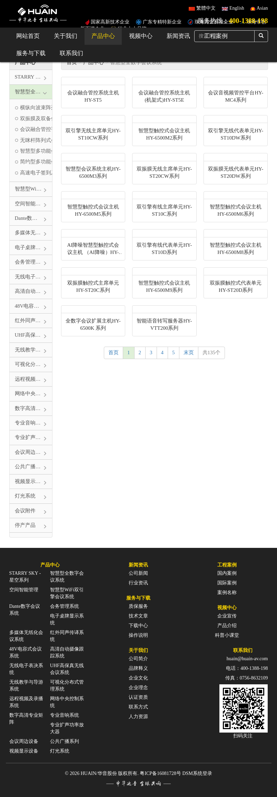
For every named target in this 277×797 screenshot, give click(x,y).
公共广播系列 (64, 741)
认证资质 (138, 697)
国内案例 (227, 573)
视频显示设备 (23, 751)
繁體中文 (206, 8)
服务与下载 (31, 53)
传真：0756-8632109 (246, 678)
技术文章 (138, 616)
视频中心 (140, 36)
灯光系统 (59, 751)
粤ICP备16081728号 (160, 773)
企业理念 (138, 687)
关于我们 (65, 36)
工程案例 (227, 565)
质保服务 (138, 606)
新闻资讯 (178, 36)
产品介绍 (227, 625)
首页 (72, 62)
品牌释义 (138, 668)
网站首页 (28, 36)
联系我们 (71, 53)
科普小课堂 (227, 635)
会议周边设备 (23, 741)
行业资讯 (138, 582)
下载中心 (138, 625)
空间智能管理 (23, 589)
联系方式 (138, 706)
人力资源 (138, 716)
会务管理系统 (64, 606)
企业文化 (138, 678)
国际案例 (227, 582)
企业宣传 (227, 616)
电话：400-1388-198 (247, 668)
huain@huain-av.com (247, 658)
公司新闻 (138, 573)
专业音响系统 (64, 715)
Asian (262, 8)
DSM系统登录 (197, 773)
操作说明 (138, 635)
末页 (189, 352)
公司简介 (138, 658)
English (236, 8)
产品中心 (103, 36)
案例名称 (227, 592)
